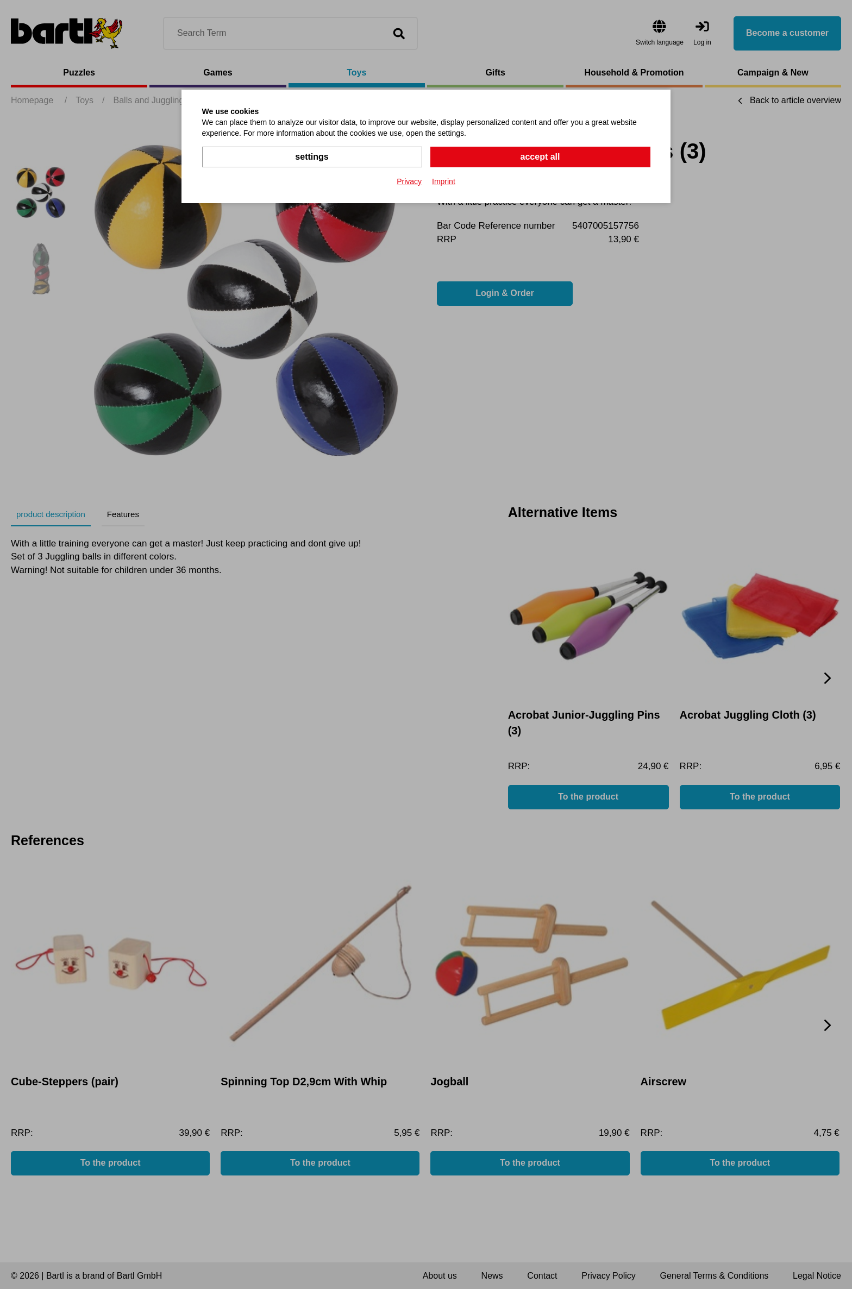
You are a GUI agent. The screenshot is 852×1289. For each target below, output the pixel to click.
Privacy (409, 181)
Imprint (443, 181)
